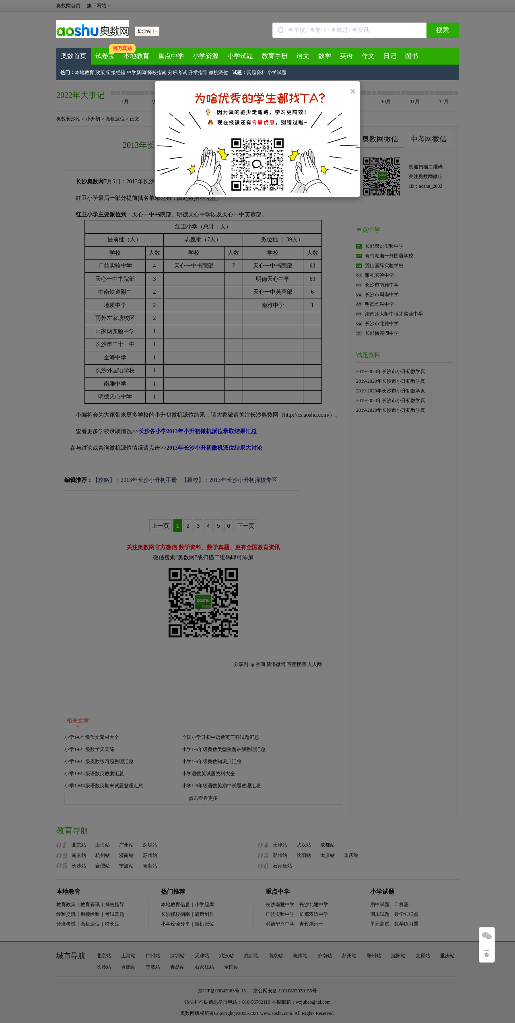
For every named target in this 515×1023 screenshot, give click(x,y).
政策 (100, 72)
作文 (368, 55)
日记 (389, 55)
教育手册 (275, 55)
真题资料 (256, 72)
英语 (346, 55)
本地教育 (136, 55)
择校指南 (157, 72)
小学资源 (205, 55)
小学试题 (240, 55)
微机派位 (218, 72)
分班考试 (177, 72)
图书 (411, 55)
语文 (303, 55)
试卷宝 (105, 55)
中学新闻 (136, 72)
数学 (324, 55)
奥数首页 (74, 55)
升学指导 (198, 72)
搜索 (442, 30)
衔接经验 (116, 72)
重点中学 (171, 55)
